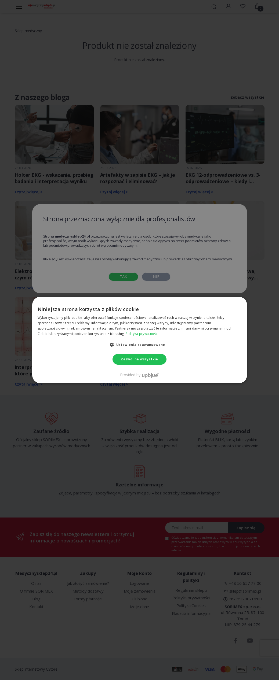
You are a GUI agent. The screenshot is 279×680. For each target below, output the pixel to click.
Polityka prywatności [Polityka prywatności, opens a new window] (142, 333)
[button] (139, 344)
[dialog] (139, 340)
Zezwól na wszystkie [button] (139, 359)
